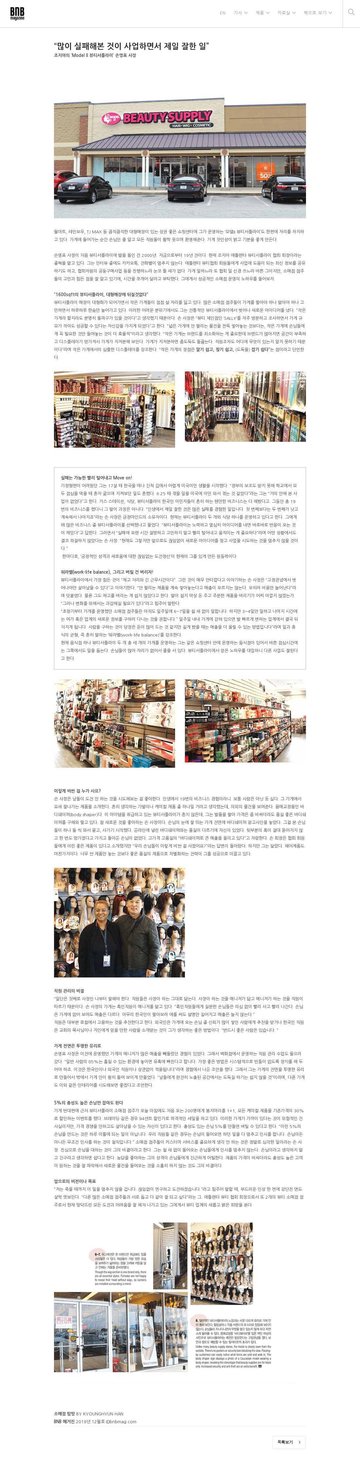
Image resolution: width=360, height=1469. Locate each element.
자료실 (283, 13)
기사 (236, 13)
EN (222, 13)
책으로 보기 (314, 13)
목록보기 (289, 1442)
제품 (259, 13)
